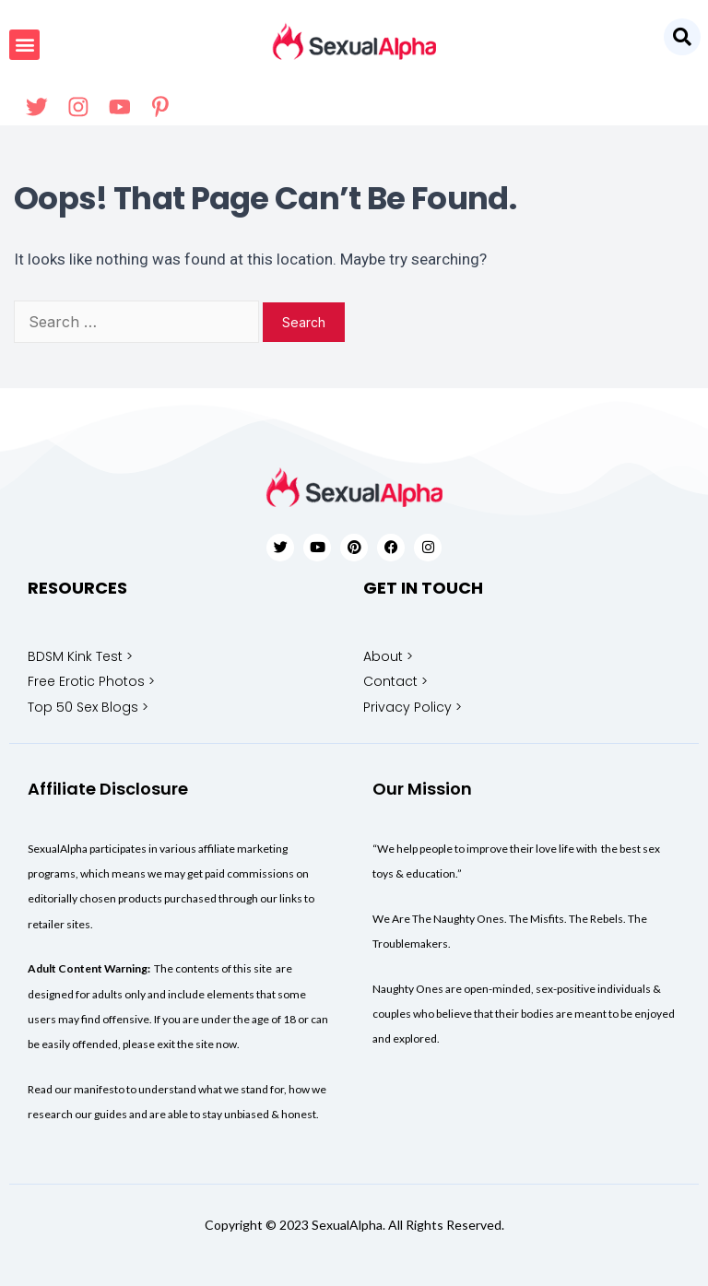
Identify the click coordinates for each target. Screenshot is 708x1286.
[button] (682, 36)
